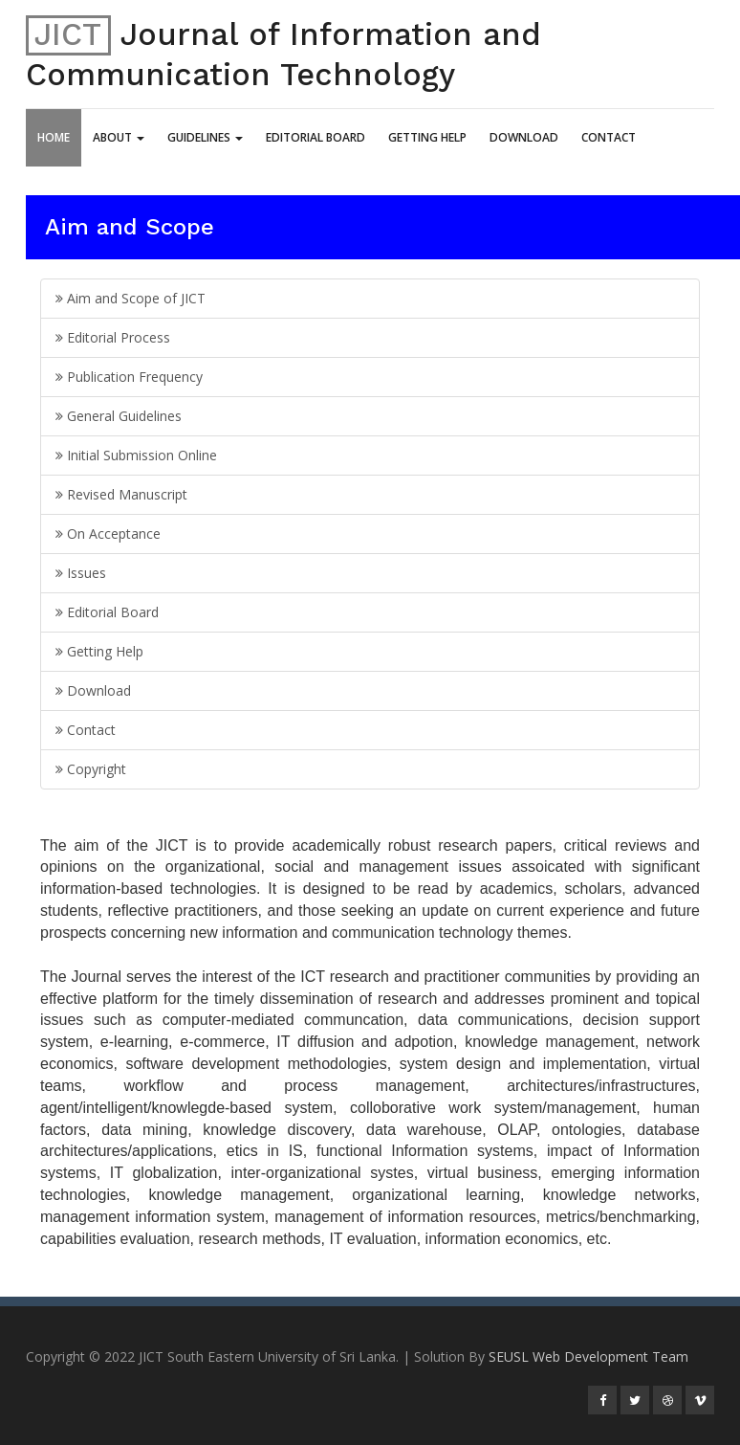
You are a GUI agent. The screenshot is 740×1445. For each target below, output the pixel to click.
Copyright (90, 769)
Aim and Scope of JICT (130, 298)
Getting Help (427, 137)
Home (53, 137)
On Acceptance (108, 533)
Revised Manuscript (121, 494)
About (118, 137)
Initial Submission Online (136, 455)
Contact (608, 137)
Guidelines (205, 137)
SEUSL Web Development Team (588, 1356)
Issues (80, 573)
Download (524, 137)
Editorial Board (315, 137)
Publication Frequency (129, 376)
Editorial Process (112, 337)
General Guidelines (118, 416)
